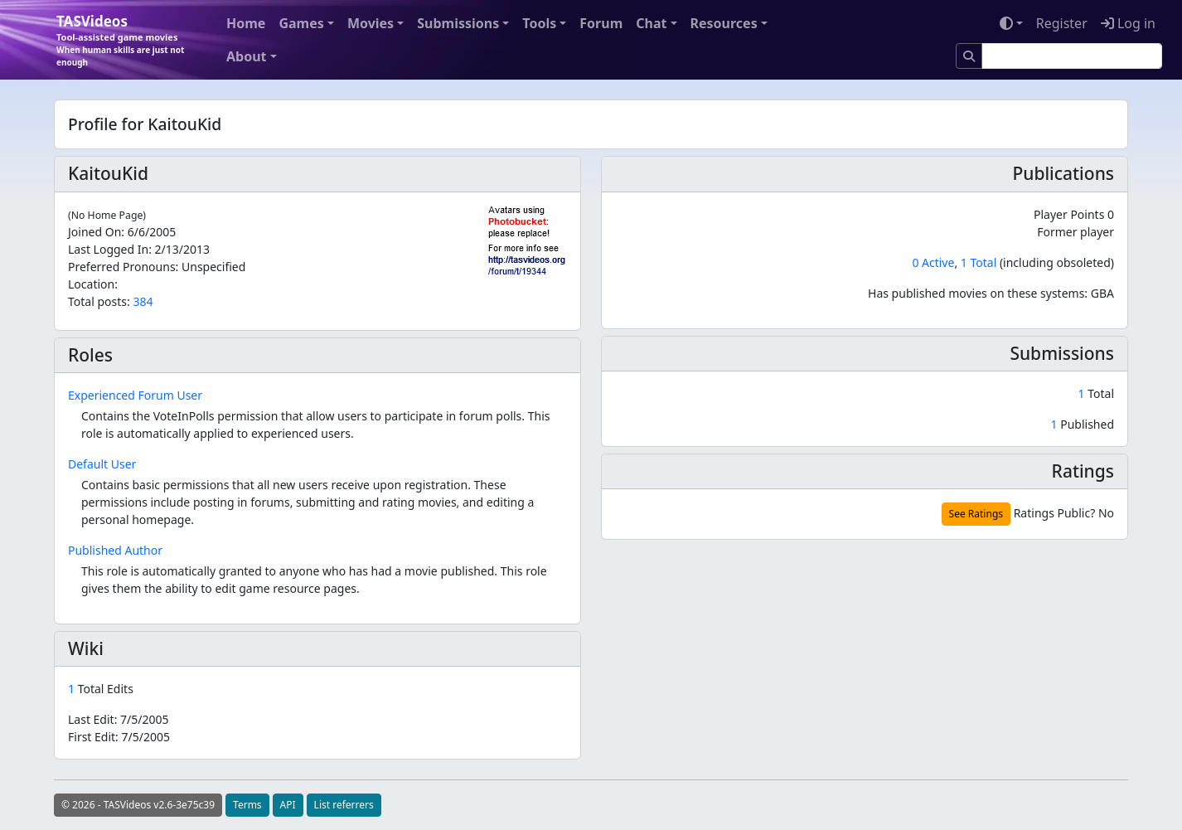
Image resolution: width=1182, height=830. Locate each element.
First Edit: (119, 737)
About (246, 56)
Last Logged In (108, 249)
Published (1082, 424)
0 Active (933, 262)
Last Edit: (118, 719)
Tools (539, 23)
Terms (247, 805)
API (288, 805)
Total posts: (99, 301)
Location (91, 284)
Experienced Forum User (135, 395)
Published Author (115, 550)
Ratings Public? (1055, 513)
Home (245, 23)
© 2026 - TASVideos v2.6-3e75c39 (138, 805)
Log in (1128, 23)
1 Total (978, 262)
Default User (102, 464)
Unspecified (213, 266)
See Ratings (976, 514)
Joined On (94, 232)
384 (143, 301)
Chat (651, 23)
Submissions (458, 23)
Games (301, 23)
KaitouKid (108, 173)
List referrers (344, 805)
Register (1062, 23)
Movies (370, 23)
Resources (724, 23)
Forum (600, 23)
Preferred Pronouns (122, 266)
